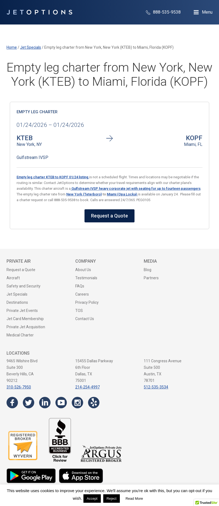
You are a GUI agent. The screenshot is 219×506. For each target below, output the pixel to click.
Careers (82, 294)
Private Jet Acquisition (26, 327)
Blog (147, 270)
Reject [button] (112, 498)
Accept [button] (92, 498)
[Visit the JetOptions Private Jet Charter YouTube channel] (61, 402)
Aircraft (13, 278)
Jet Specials (17, 294)
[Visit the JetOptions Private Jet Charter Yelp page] (93, 402)
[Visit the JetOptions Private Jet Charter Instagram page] (77, 402)
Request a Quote (109, 216)
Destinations (17, 302)
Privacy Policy (87, 302)
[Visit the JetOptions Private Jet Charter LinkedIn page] (45, 402)
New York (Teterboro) (84, 194)
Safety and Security (23, 286)
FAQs (79, 286)
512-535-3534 (156, 387)
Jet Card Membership (25, 319)
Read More (134, 498)
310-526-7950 (19, 387)
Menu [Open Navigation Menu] (207, 12)
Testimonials (86, 278)
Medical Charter (20, 335)
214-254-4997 (87, 387)
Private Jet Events (22, 310)
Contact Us (84, 319)
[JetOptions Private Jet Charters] (39, 12)
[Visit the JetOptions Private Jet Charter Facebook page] (12, 402)
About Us (83, 270)
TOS (79, 310)
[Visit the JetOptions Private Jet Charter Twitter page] (28, 402)
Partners (151, 278)
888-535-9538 (163, 12)
